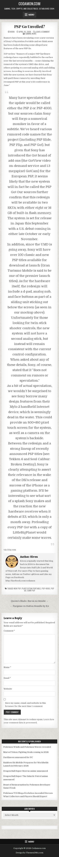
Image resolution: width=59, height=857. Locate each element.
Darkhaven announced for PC (18, 757)
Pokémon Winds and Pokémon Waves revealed (27, 747)
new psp (17, 588)
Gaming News (30, 33)
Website (8, 689)
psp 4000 (46, 588)
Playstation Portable (31, 588)
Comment (9, 631)
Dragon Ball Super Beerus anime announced (25, 771)
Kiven (12, 32)
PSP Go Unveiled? (29, 26)
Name (7, 667)
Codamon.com (29, 3)
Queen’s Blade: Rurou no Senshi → (29, 601)
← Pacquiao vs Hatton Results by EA (29, 606)
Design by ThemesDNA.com (29, 853)
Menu (31, 14)
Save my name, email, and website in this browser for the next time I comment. (25, 705)
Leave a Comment (43, 32)
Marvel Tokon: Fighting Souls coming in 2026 (26, 752)
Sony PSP (31, 590)
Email (7, 678)
